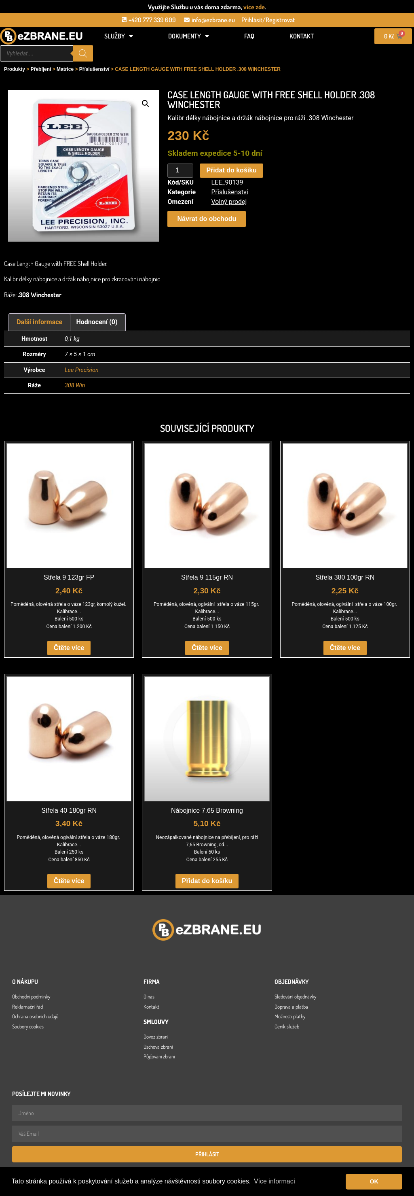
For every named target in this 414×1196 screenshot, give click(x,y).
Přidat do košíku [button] (207, 880)
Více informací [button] (274, 1181)
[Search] (83, 53)
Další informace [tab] (39, 322)
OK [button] (374, 1181)
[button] (145, 103)
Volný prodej (229, 202)
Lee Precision (82, 370)
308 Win (75, 385)
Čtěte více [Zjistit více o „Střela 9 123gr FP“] (69, 647)
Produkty (14, 69)
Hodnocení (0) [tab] (97, 322)
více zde (254, 7)
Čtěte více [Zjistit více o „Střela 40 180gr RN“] (69, 880)
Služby (118, 36)
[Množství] (180, 171)
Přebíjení (41, 69)
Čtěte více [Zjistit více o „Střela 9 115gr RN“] (207, 647)
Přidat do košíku (231, 170)
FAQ (249, 36)
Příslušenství (94, 69)
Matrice (65, 69)
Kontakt (301, 36)
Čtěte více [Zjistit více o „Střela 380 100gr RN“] (345, 647)
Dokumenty (188, 36)
